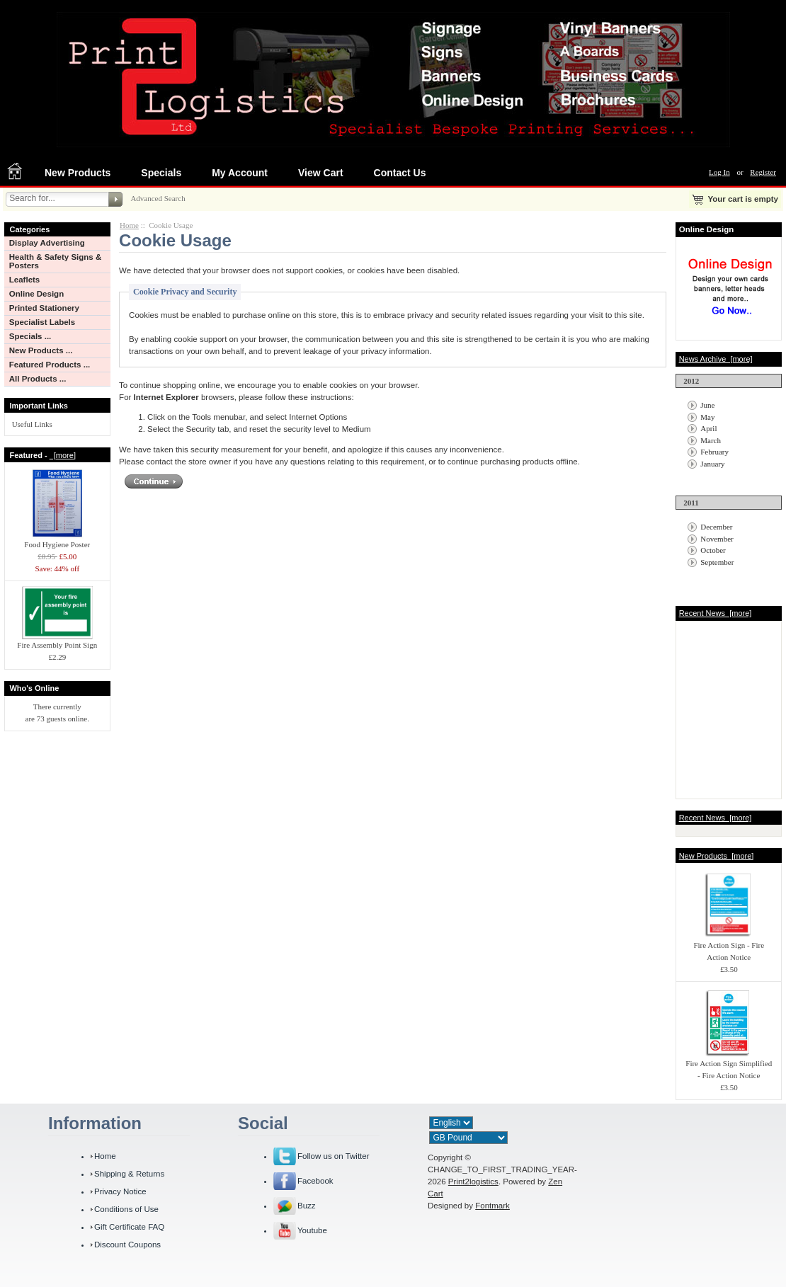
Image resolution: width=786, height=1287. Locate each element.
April (708, 428)
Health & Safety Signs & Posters (55, 261)
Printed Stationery (44, 308)
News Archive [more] (716, 359)
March (710, 440)
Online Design (36, 294)
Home (129, 225)
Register (763, 172)
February (714, 451)
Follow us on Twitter (333, 1156)
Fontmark (492, 1205)
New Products (77, 172)
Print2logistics (473, 1181)
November (716, 538)
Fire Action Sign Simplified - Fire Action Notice (728, 1065)
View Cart (320, 172)
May (707, 417)
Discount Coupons (127, 1244)
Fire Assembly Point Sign (57, 640)
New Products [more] (716, 856)
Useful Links (32, 424)
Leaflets (24, 279)
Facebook (315, 1181)
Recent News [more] (715, 613)
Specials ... (30, 336)
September (717, 562)
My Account (240, 172)
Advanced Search (157, 198)
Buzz (306, 1205)
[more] (63, 455)
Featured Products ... (50, 364)
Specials (161, 172)
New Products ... (41, 350)
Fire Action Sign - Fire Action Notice (728, 946)
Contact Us (400, 172)
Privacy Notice (120, 1191)
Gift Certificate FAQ (129, 1227)
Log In (719, 172)
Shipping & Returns (129, 1173)
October (712, 550)
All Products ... (38, 378)
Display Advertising (47, 243)
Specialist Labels (42, 322)
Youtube (312, 1230)
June (707, 405)
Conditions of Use (126, 1209)
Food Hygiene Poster (57, 540)
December (716, 526)
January (712, 463)
